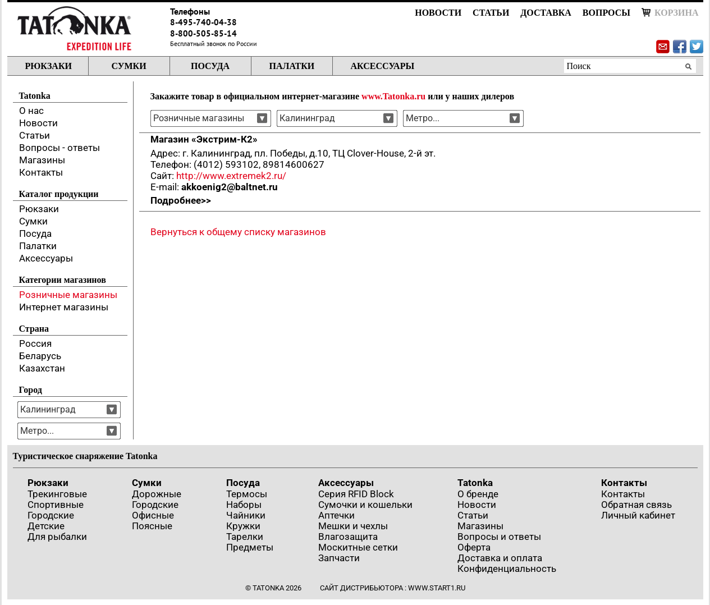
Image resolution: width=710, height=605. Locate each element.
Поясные (152, 525)
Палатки (292, 66)
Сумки (128, 66)
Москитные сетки (358, 547)
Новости (438, 12)
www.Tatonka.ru (393, 96)
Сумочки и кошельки (365, 504)
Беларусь (40, 355)
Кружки (243, 525)
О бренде (477, 493)
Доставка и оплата (499, 557)
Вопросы (606, 12)
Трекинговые (57, 493)
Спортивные (56, 504)
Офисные (153, 515)
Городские (51, 515)
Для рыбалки (57, 536)
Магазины (42, 160)
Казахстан (42, 368)
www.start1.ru (436, 588)
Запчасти (339, 557)
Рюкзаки (48, 66)
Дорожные (156, 493)
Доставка (545, 12)
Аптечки (336, 515)
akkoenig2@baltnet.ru (229, 186)
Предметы (249, 547)
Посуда (210, 66)
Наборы (244, 504)
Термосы (246, 493)
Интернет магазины (63, 307)
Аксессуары (383, 66)
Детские (46, 525)
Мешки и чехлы (353, 525)
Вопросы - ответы (59, 147)
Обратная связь (636, 504)
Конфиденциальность (506, 568)
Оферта (474, 547)
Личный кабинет (638, 515)
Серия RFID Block (356, 493)
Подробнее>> (180, 200)
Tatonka (475, 482)
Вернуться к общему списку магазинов (238, 231)
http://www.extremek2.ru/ (231, 175)
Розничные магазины (68, 294)
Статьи (491, 12)
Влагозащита (348, 536)
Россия (35, 343)
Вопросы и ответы (499, 536)
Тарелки (244, 536)
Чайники (245, 515)
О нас (31, 110)
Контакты (41, 172)
